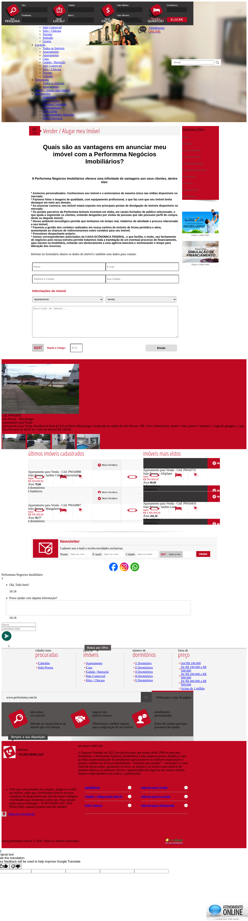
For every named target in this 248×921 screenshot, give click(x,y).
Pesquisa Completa (54, 104)
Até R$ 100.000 (191, 663)
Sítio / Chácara (52, 69)
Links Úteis (50, 111)
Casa (46, 58)
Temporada (42, 79)
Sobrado (48, 76)
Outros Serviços (53, 118)
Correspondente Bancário (58, 114)
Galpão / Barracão (54, 62)
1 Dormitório (143, 663)
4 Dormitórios (144, 676)
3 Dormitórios (144, 671)
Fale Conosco (51, 100)
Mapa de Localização (21, 814)
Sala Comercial (52, 65)
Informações (42, 93)
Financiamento (52, 107)
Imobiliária (49, 97)
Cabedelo (44, 663)
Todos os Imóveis (54, 48)
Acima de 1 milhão (193, 688)
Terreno (47, 72)
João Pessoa (45, 667)
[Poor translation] (15, 866)
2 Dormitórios (144, 667)
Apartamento (51, 51)
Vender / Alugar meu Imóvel (52, 90)
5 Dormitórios (144, 680)
